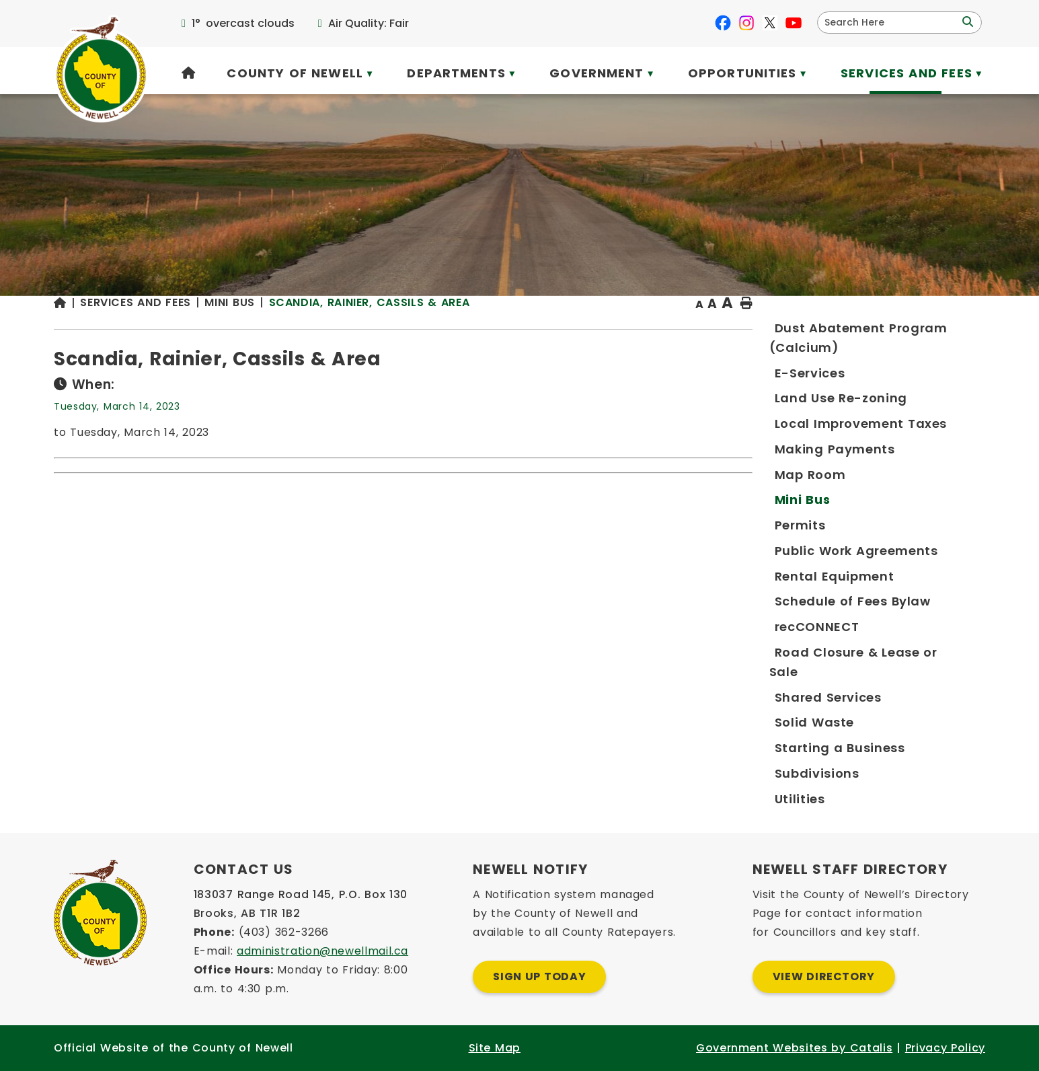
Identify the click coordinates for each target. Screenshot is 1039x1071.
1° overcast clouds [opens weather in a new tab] (243, 23)
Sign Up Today (539, 976)
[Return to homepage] (326, 330)
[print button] (952, 330)
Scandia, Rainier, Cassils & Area (629, 329)
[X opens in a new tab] (770, 23)
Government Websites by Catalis (794, 1048)
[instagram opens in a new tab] (746, 23)
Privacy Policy (945, 1048)
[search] (890, 22)
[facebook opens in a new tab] (723, 23)
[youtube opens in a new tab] (793, 23)
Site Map (495, 1048)
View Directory (824, 976)
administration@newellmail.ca (322, 951)
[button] (966, 22)
